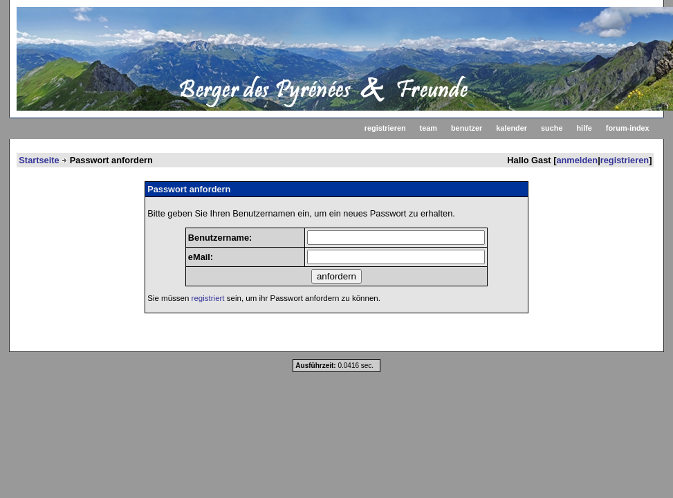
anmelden (577, 160)
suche (551, 128)
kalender (511, 128)
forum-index (627, 128)
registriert (208, 298)
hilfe (583, 128)
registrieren (385, 128)
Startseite (39, 160)
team (428, 128)
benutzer (466, 128)
